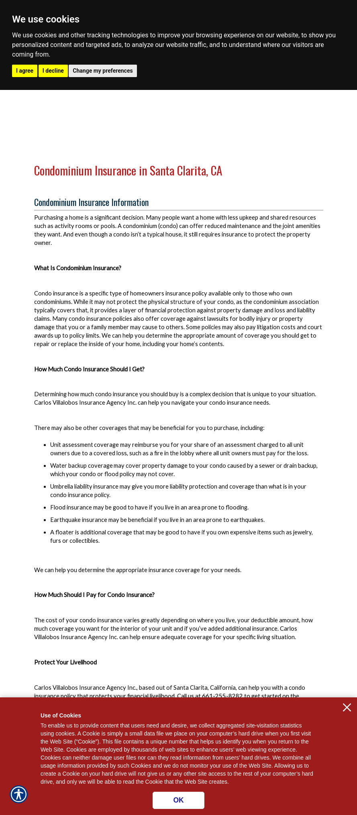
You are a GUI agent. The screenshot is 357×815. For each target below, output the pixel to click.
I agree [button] (24, 70)
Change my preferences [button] (103, 70)
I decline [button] (53, 70)
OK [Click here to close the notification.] (178, 800)
